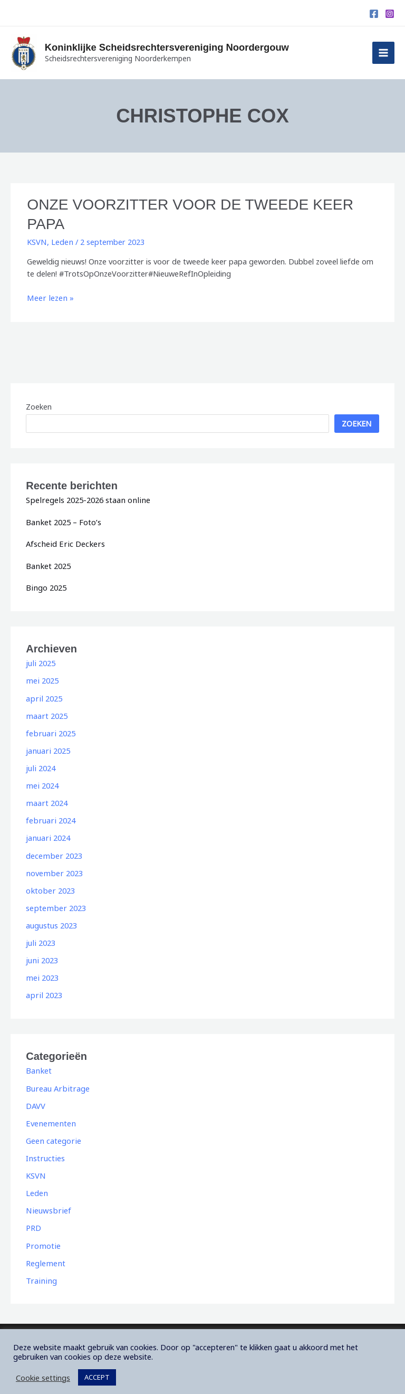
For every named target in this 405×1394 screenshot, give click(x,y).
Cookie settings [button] (43, 1370)
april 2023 (43, 990)
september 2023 (55, 903)
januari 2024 (47, 834)
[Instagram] (389, 13)
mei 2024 (41, 782)
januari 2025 (47, 747)
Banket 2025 (48, 563)
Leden (61, 240)
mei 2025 (41, 678)
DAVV (35, 1100)
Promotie (42, 1239)
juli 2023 (40, 938)
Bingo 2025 (45, 585)
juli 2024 (40, 765)
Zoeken (39, 405)
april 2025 (43, 695)
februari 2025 (49, 730)
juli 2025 (40, 661)
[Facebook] (374, 13)
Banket (38, 1065)
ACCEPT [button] (97, 1369)
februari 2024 (49, 816)
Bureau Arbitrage (56, 1082)
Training (40, 1273)
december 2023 (53, 851)
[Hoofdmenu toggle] (383, 53)
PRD (33, 1221)
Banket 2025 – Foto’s (63, 520)
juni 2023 (41, 955)
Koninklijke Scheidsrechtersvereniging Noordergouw (178, 47)
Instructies (44, 1152)
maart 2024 (46, 799)
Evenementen (49, 1117)
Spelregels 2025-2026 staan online (86, 498)
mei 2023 (41, 973)
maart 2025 (46, 712)
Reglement (45, 1256)
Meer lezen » (49, 296)
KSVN (36, 240)
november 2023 (53, 869)
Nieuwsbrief (47, 1204)
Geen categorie (53, 1135)
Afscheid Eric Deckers (63, 542)
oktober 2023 (49, 886)
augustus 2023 (51, 920)
